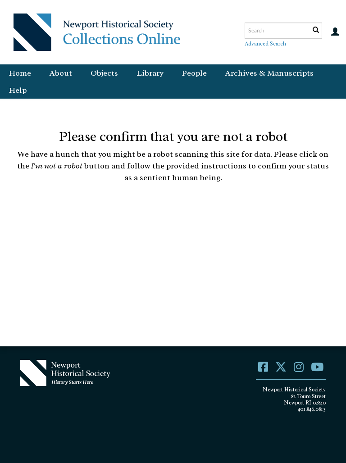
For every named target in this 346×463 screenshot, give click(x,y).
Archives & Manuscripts (269, 73)
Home (20, 73)
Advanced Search (265, 43)
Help (18, 90)
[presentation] (195, 218)
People (194, 73)
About (61, 73)
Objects (104, 73)
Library (150, 73)
